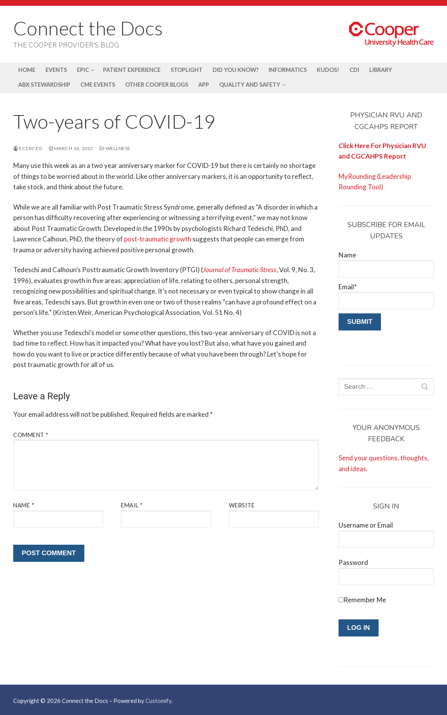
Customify (158, 700)
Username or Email (366, 525)
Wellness (115, 148)
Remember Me (365, 600)
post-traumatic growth (157, 239)
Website (242, 505)
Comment (31, 435)
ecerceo (28, 148)
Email (132, 505)
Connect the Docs (88, 28)
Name (23, 505)
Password (353, 562)
